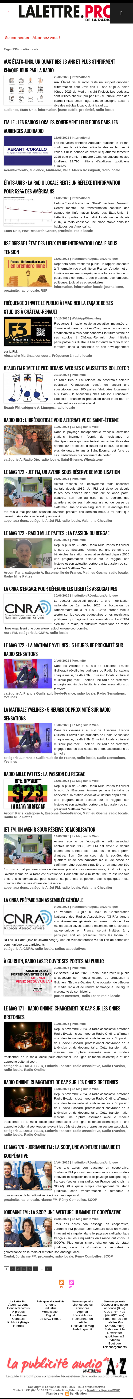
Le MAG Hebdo (50, 1374)
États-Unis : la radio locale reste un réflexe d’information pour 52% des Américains (59, 190)
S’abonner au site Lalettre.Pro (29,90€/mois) (115, 1377)
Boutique (115, 1391)
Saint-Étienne (66, 479)
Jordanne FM (24, 1315)
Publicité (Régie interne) (18, 1377)
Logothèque (18, 1371)
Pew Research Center (36, 234)
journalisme (58, 294)
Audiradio (49, 174)
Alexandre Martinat (17, 359)
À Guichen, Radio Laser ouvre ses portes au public (66, 1000)
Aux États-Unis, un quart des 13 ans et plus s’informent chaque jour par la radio (57, 65)
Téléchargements (115, 1394)
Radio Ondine (24, 1108)
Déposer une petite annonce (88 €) (114, 1365)
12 (46, 1327)
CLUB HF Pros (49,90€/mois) (114, 1370)
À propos (18, 1369)
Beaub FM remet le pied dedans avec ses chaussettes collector (53, 375)
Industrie (50, 1366)
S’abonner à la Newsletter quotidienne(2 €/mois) (114, 1386)
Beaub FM (11, 419)
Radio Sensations (103, 736)
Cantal (8, 1315)
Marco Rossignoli (79, 174)
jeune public (63, 114)
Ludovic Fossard (54, 1105)
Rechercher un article (82, 1369)
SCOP (85, 1250)
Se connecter (17, 37)
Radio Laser (87, 1035)
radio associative (80, 1105)
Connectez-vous (18, 1366)
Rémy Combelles (67, 1250)
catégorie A (28, 419)
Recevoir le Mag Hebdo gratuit (82, 1373)
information (43, 114)
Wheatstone (86, 479)
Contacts (18, 1374)
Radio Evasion (105, 1105)
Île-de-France (65, 608)
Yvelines (10, 740)
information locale (35, 294)
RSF (106, 294)
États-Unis (26, 114)
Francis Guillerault (35, 736)
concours (40, 359)
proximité (80, 114)
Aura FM (10, 676)
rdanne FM (45, 1250)
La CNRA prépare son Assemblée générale (55, 940)
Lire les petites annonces (82, 1363)
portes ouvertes (65, 1035)
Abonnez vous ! (46, 37)
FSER (36, 1105)
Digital (50, 1371)
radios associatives (65, 989)
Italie (61, 174)
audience (10, 114)
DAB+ (26, 1105)
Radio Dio (29, 479)
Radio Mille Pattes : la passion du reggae (54, 815)
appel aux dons (15, 548)
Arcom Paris (13, 608)
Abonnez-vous (18, 1363)
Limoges (44, 419)
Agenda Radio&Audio (82, 1366)
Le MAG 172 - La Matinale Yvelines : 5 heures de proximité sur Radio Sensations (60, 692)
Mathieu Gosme (88, 608)
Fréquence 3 (57, 359)
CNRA (40, 676)
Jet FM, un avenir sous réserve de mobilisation (62, 870)
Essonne (48, 608)
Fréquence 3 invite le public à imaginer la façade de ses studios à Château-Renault (65, 310)
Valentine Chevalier (90, 548)
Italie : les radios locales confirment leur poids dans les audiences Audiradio (64, 130)
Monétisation (50, 1369)
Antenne (50, 1363)
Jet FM (50, 548)
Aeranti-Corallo (15, 174)
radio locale (97, 114)
